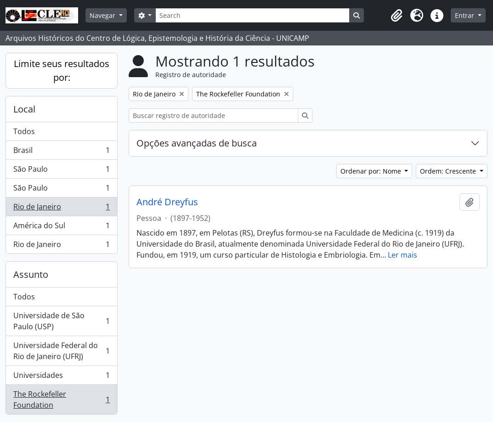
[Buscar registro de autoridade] (213, 115)
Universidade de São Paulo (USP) (61, 321)
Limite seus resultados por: (61, 70)
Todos (24, 131)
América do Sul (61, 227)
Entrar (465, 15)
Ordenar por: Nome (371, 171)
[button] (396, 16)
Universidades (61, 377)
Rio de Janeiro (61, 208)
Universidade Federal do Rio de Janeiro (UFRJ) (61, 350)
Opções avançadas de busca (196, 143)
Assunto (30, 274)
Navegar (103, 15)
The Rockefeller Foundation (61, 399)
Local (24, 109)
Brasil (61, 152)
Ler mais (402, 255)
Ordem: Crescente (449, 171)
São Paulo (61, 171)
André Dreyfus (167, 202)
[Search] (252, 15)
